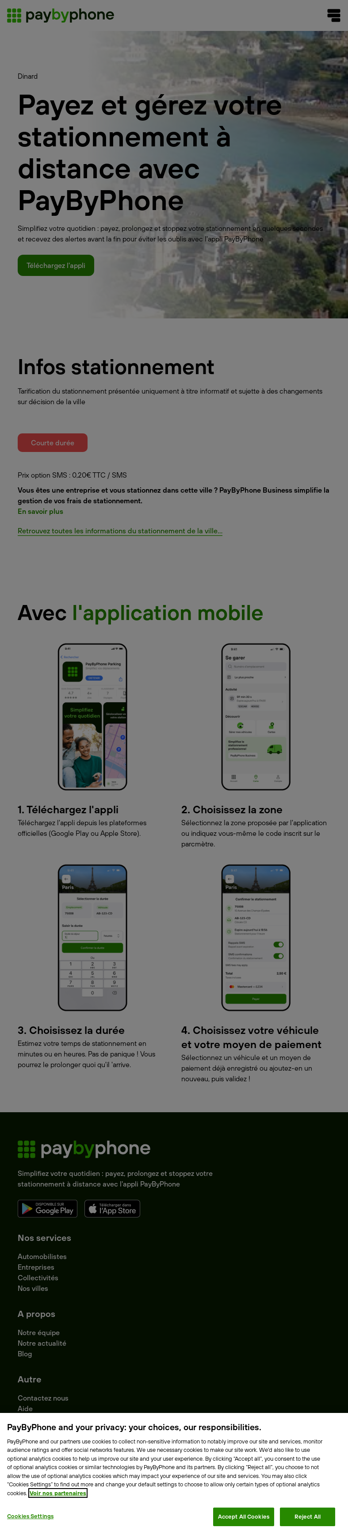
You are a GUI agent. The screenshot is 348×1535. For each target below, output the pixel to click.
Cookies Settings (30, 1516)
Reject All (307, 1516)
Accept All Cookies (243, 1516)
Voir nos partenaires (58, 1493)
